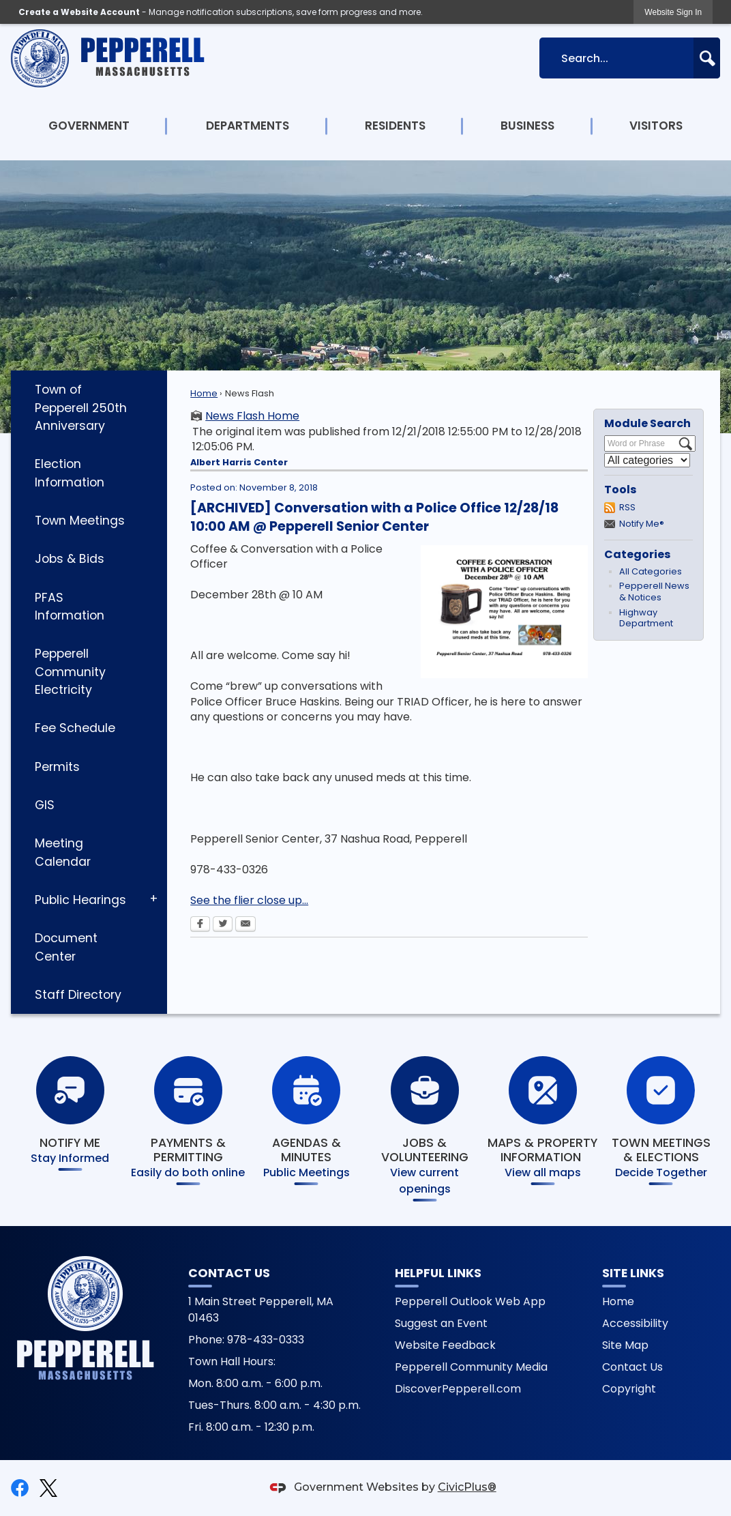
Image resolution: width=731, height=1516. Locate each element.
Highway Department (646, 618)
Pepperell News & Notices (654, 591)
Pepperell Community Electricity (70, 671)
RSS (627, 507)
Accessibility (635, 1323)
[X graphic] (48, 1488)
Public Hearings (80, 900)
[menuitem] (89, 126)
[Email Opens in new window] (245, 925)
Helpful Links (438, 1273)
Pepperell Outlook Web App (470, 1301)
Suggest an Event (441, 1323)
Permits (57, 767)
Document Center (66, 947)
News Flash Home (252, 416)
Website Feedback (445, 1345)
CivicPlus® (467, 1487)
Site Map (625, 1345)
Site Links (633, 1273)
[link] (673, 12)
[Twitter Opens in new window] (223, 925)
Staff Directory (78, 995)
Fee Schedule (75, 728)
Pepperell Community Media (471, 1367)
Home (204, 393)
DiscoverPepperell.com (458, 1389)
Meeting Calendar (63, 852)
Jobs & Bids (69, 559)
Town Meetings (80, 520)
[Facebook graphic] (20, 1488)
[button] (706, 58)
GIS (45, 805)
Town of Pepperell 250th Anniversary (81, 407)
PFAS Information (69, 606)
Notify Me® (641, 523)
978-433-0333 (265, 1339)
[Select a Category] (647, 460)
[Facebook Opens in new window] (200, 925)
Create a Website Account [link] (79, 12)
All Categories (650, 571)
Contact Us (632, 1367)
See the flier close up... (249, 900)
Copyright (629, 1389)
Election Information (69, 473)
